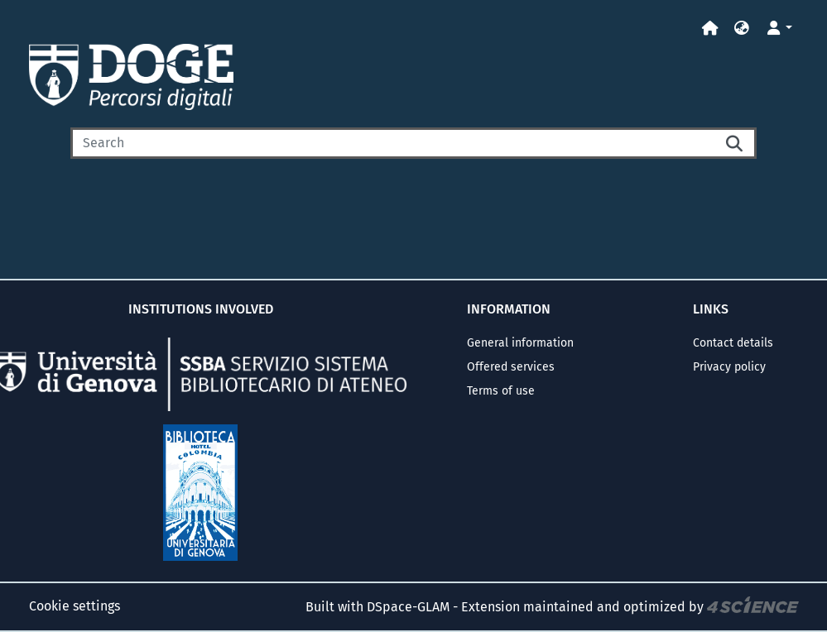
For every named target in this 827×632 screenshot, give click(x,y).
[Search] (392, 143)
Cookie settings (74, 606)
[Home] (710, 28)
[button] (741, 28)
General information (520, 343)
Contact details (733, 343)
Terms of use (501, 391)
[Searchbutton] (735, 143)
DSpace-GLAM (408, 607)
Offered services (511, 367)
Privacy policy (729, 367)
